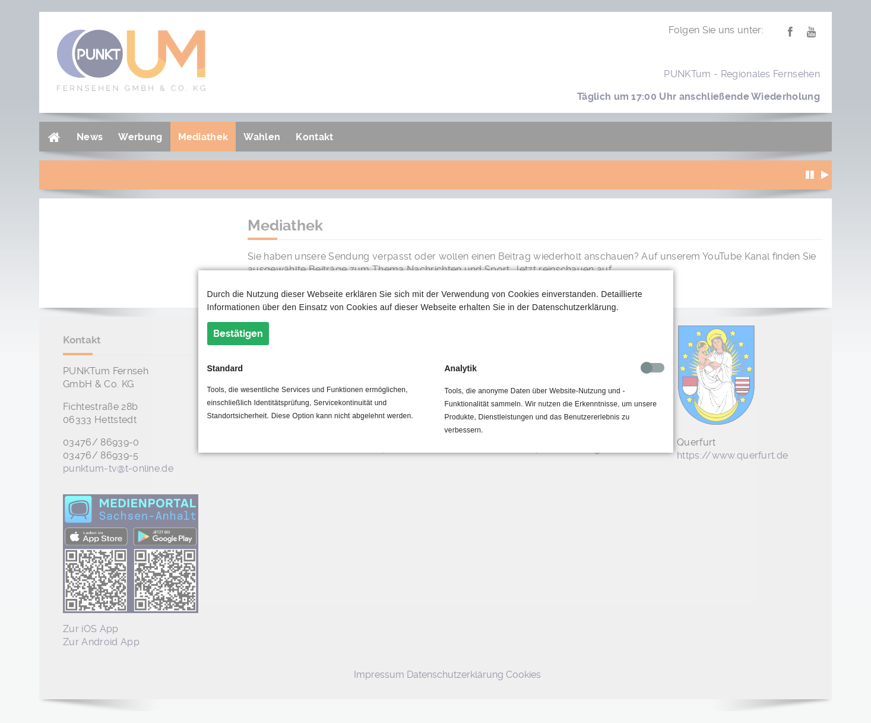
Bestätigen (238, 333)
